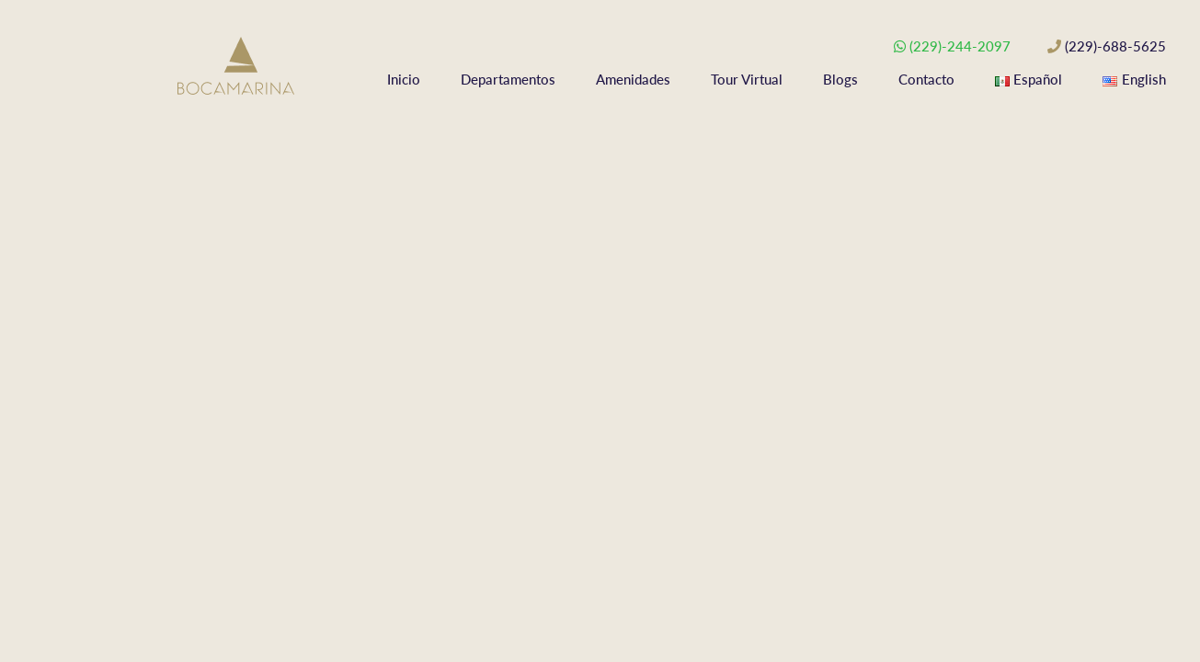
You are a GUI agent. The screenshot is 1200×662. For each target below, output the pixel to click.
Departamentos (508, 79)
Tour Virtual (747, 79)
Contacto (926, 79)
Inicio (403, 79)
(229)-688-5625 (1115, 46)
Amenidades (633, 79)
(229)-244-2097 (960, 46)
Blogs (840, 79)
